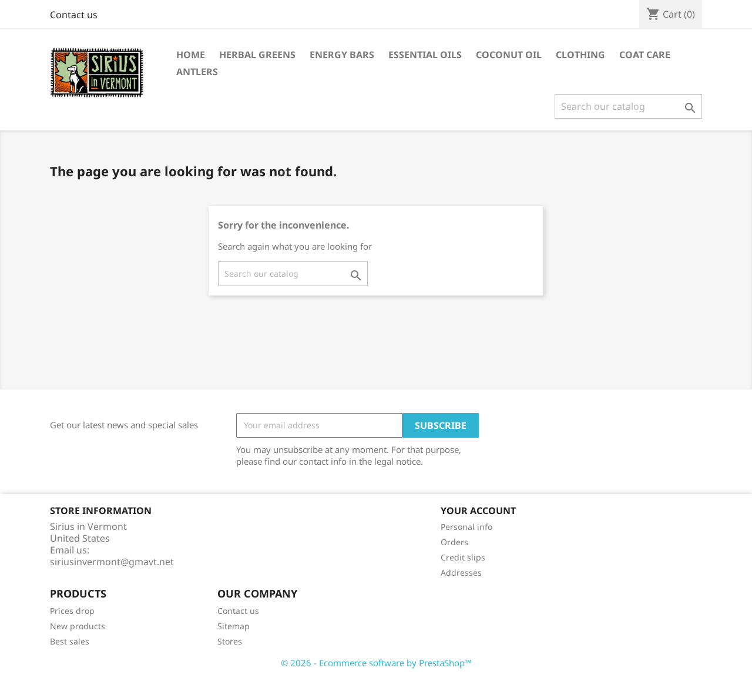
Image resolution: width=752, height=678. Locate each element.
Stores (229, 641)
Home (190, 54)
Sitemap (233, 626)
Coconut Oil (509, 54)
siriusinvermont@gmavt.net (112, 561)
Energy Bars (342, 54)
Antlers (197, 71)
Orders (454, 542)
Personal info (466, 526)
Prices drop (72, 610)
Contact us (74, 14)
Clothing (580, 54)
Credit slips (463, 557)
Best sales (69, 641)
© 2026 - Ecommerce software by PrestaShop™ (376, 663)
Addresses (461, 572)
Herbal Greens (257, 54)
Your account (478, 510)
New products (77, 626)
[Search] (628, 106)
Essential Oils (425, 54)
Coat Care (644, 54)
